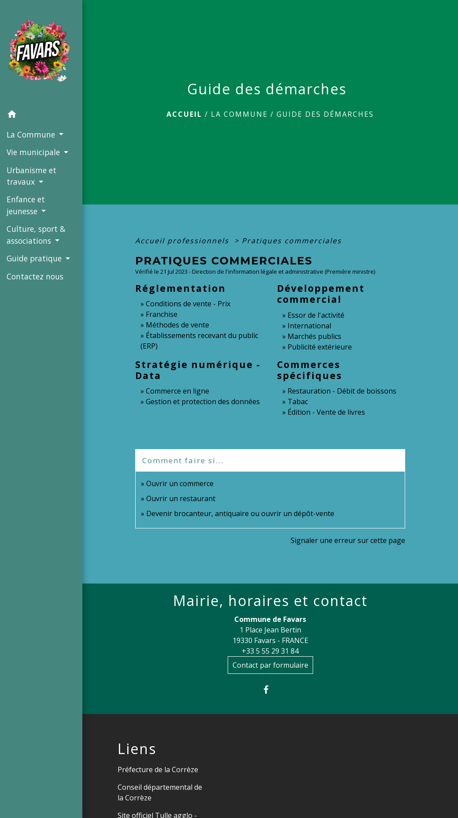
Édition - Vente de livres (326, 412)
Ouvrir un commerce (180, 483)
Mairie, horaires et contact (270, 600)
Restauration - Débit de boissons (342, 391)
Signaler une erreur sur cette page (348, 540)
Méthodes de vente (177, 325)
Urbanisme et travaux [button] (31, 176)
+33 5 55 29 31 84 (270, 651)
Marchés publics (314, 336)
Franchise (161, 314)
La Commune (239, 114)
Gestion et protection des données (203, 401)
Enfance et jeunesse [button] (26, 205)
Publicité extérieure (320, 347)
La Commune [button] (32, 134)
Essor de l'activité (316, 315)
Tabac (298, 401)
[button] (41, 115)
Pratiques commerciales (292, 240)
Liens (137, 748)
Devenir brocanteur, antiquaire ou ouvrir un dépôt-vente (240, 513)
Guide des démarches (325, 114)
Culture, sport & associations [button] (36, 234)
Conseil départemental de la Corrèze (160, 792)
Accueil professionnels (183, 240)
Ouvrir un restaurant (180, 498)
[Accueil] (41, 52)
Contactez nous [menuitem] (35, 276)
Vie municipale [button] (34, 152)
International (309, 326)
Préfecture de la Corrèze (158, 769)
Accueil (184, 114)
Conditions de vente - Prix (188, 304)
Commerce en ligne (177, 391)
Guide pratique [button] (35, 258)
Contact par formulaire (270, 665)
